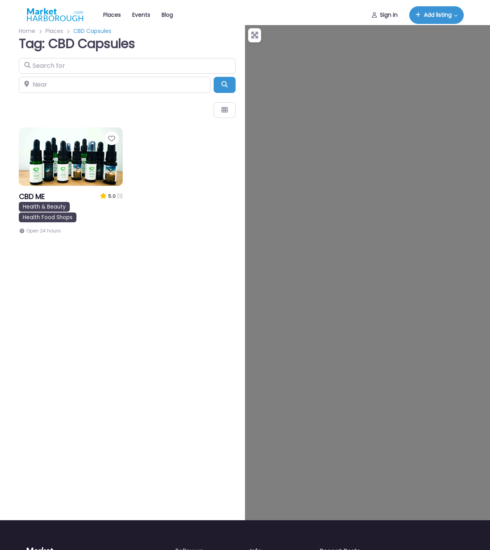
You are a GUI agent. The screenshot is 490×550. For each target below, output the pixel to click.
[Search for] (127, 66)
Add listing (434, 15)
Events (141, 15)
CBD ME (32, 196)
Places (112, 15)
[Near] (115, 85)
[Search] (225, 85)
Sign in (384, 15)
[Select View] (225, 110)
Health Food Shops (48, 217)
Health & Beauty (44, 207)
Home (27, 31)
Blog (167, 15)
